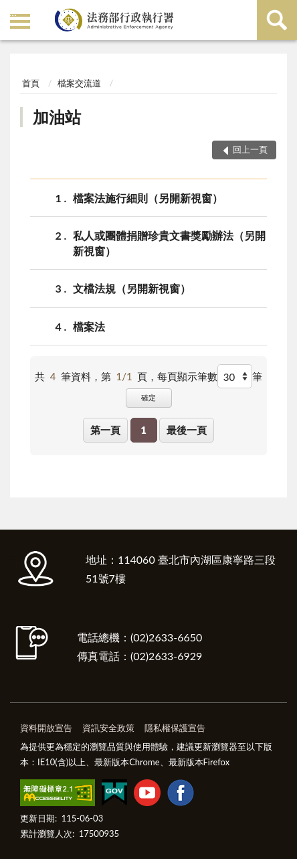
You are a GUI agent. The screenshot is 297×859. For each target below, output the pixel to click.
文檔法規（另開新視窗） (132, 288)
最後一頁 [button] (187, 430)
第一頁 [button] (105, 430)
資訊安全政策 (108, 727)
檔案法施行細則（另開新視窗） (148, 198)
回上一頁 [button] (250, 149)
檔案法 (89, 326)
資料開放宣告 (46, 727)
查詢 (277, 20)
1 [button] (143, 430)
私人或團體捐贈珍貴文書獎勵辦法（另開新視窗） (169, 242)
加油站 (57, 117)
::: (13, 11)
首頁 (30, 83)
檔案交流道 (79, 83)
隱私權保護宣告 (174, 727)
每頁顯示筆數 (187, 376)
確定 (148, 397)
